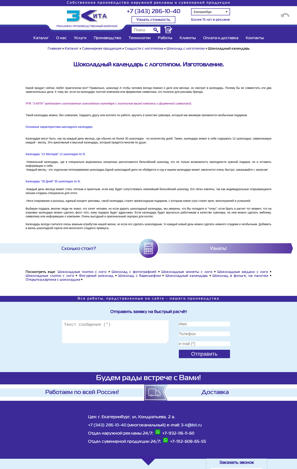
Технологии (140, 38)
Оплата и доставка (220, 38)
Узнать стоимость (153, 20)
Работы (165, 38)
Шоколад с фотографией (134, 272)
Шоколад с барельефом (139, 276)
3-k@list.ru (191, 425)
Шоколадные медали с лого (242, 272)
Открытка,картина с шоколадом (53, 279)
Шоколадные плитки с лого (82, 272)
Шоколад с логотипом (186, 48)
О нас (61, 38)
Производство (107, 38)
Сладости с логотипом (144, 48)
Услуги (80, 38)
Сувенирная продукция (101, 48)
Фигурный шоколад (96, 276)
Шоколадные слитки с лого (50, 276)
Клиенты (188, 38)
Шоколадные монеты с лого (186, 272)
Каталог (41, 38)
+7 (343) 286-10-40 (153, 11)
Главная (54, 48)
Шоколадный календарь (187, 276)
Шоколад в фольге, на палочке (240, 276)
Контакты (255, 38)
